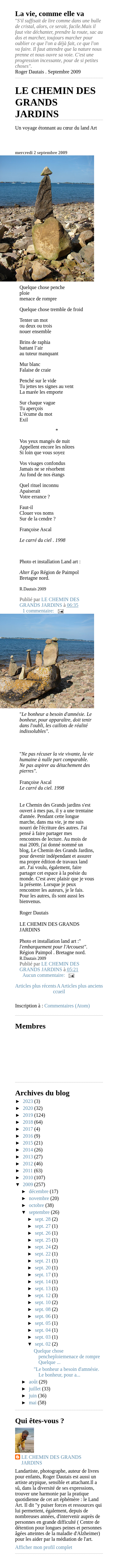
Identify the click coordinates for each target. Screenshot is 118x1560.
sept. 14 (43, 1281)
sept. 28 (43, 1219)
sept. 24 (43, 1247)
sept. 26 (43, 1233)
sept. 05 (43, 1323)
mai (33, 1402)
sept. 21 (43, 1260)
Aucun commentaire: (44, 975)
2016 (28, 1136)
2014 (28, 1149)
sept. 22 (43, 1253)
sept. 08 (43, 1309)
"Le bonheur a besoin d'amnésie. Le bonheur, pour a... (66, 1371)
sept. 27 (43, 1226)
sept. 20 (43, 1267)
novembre (39, 1198)
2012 (28, 1163)
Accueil (59, 988)
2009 (28, 1184)
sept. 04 (43, 1330)
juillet (35, 1388)
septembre (40, 1212)
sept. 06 (43, 1316)
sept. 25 (43, 1240)
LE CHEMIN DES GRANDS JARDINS (55, 102)
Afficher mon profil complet (43, 1547)
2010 (28, 1177)
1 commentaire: (39, 610)
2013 (28, 1156)
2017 (28, 1129)
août (34, 1381)
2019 (28, 1115)
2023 (28, 1101)
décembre (39, 1191)
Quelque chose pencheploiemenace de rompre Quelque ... (67, 1356)
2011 (28, 1170)
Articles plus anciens (82, 986)
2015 (28, 1142)
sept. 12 (43, 1295)
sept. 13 (43, 1288)
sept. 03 (43, 1337)
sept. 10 (43, 1302)
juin (33, 1395)
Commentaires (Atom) (67, 1005)
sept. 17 (43, 1274)
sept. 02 (43, 1344)
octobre (37, 1205)
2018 (28, 1122)
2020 (28, 1108)
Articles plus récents (35, 986)
